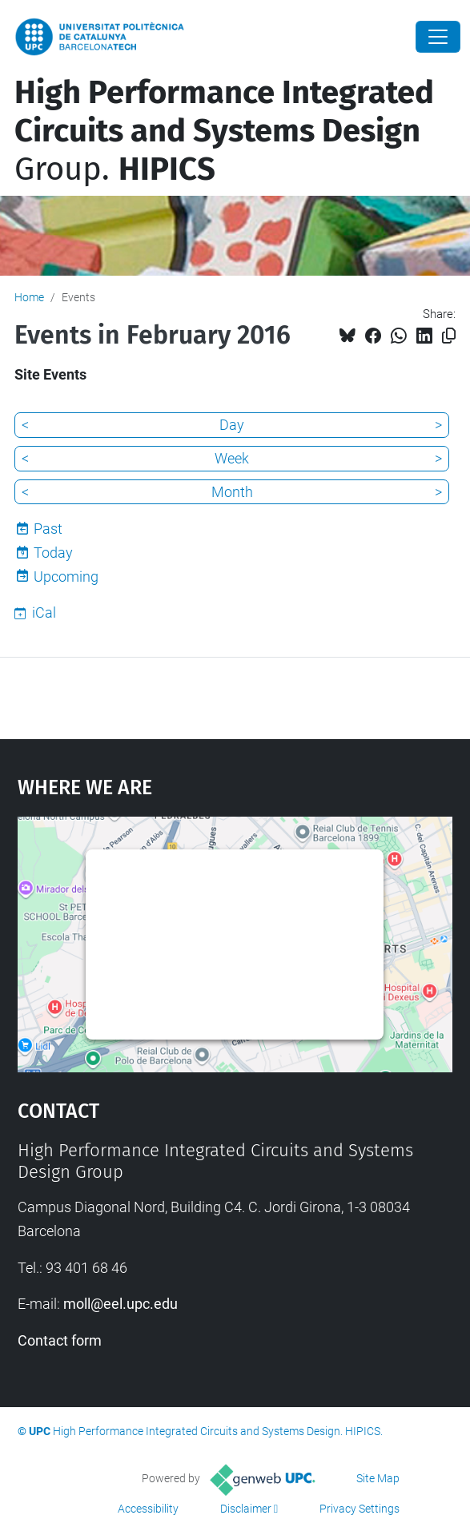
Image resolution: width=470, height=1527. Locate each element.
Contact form (60, 1340)
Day (231, 424)
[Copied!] (449, 336)
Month (232, 491)
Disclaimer (245, 1508)
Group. (224, 131)
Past (48, 528)
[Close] (438, 37)
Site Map (378, 1478)
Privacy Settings (359, 1508)
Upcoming (66, 576)
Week (232, 458)
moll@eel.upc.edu (120, 1303)
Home (29, 297)
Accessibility (148, 1508)
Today (53, 552)
